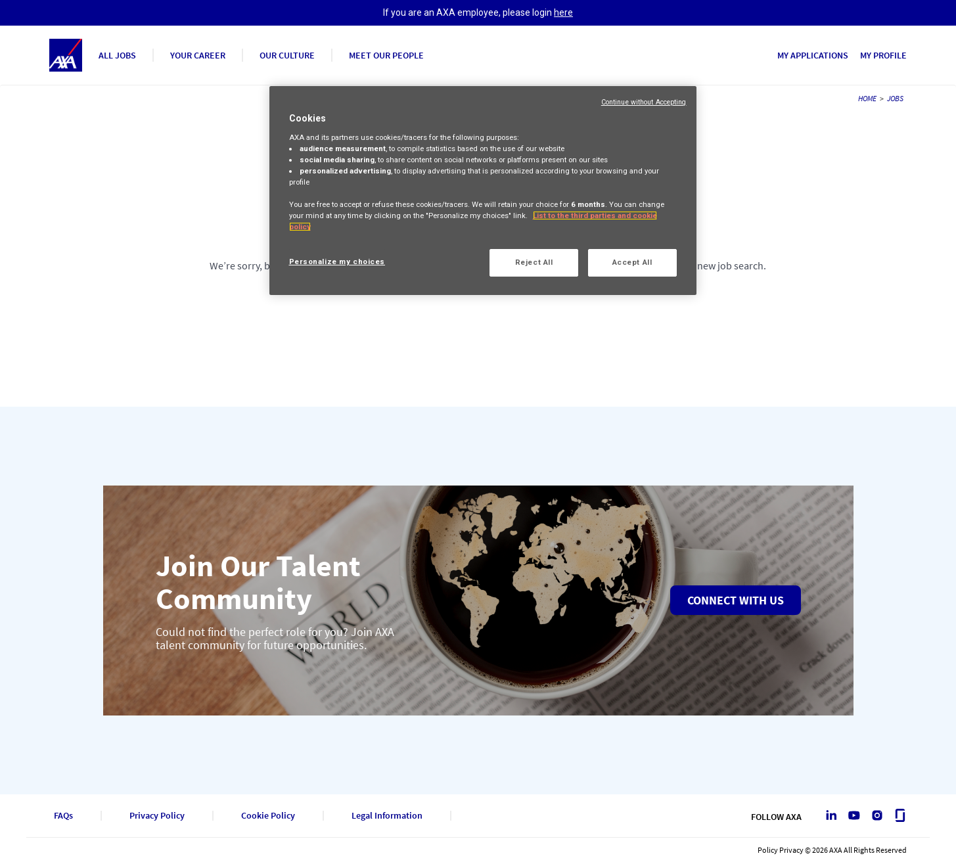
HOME (867, 98)
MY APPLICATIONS (812, 55)
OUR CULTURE (287, 55)
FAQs (63, 816)
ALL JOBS (117, 55)
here (563, 12)
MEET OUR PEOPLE (386, 55)
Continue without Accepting (644, 102)
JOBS (895, 98)
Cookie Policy (268, 816)
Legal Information (387, 816)
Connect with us (735, 600)
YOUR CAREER (197, 55)
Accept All (632, 262)
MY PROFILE (883, 55)
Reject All (534, 262)
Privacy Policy (157, 816)
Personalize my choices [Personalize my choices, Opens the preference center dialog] (337, 261)
